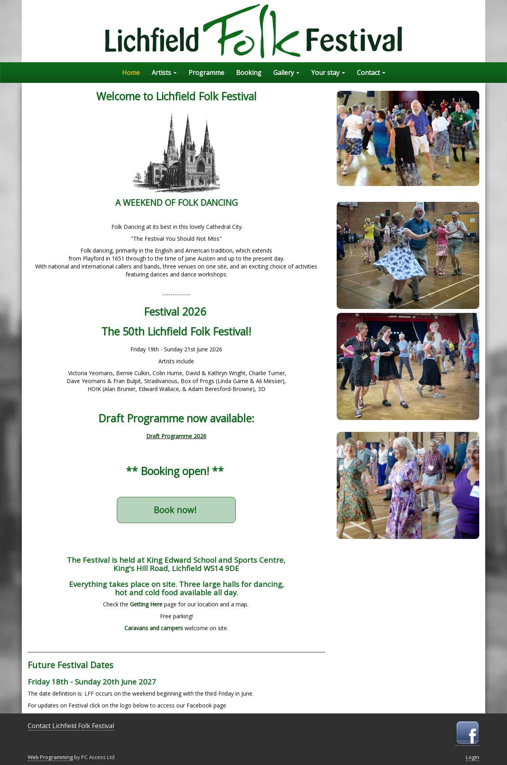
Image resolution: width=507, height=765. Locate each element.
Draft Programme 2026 (176, 436)
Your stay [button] (328, 72)
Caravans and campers (153, 628)
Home (131, 72)
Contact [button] (371, 72)
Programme (206, 72)
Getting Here (146, 604)
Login (472, 757)
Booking (248, 72)
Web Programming (50, 757)
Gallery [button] (286, 72)
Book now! (176, 510)
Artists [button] (164, 72)
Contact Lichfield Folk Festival (71, 725)
